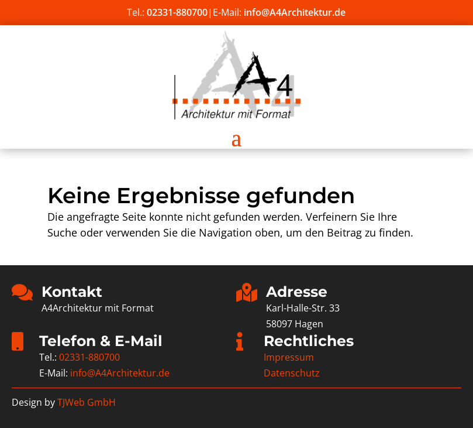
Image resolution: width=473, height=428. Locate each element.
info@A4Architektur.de (295, 12)
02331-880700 (177, 12)
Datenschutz (292, 373)
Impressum (289, 357)
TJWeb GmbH (86, 402)
